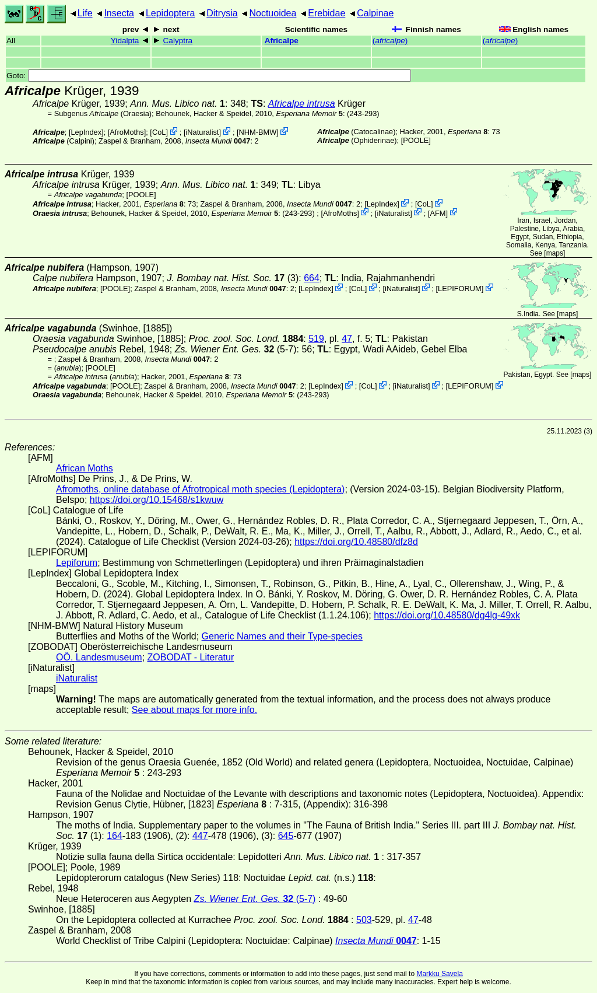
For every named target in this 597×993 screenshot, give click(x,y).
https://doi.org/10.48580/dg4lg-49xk (447, 615)
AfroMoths (126, 132)
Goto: (208, 75)
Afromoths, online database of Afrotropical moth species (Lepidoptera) (200, 489)
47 (347, 339)
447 (200, 836)
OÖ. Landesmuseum (99, 657)
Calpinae (375, 13)
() (390, 40)
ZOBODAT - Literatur (191, 657)
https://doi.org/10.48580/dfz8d (356, 542)
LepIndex (86, 132)
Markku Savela (439, 974)
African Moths (84, 468)
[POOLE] (416, 140)
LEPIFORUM (460, 288)
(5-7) (236, 349)
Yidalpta (125, 40)
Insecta (119, 13)
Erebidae (326, 13)
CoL (159, 132)
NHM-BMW (258, 132)
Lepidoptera (170, 13)
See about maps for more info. (194, 710)
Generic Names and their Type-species (282, 636)
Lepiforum (76, 563)
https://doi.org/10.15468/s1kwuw (156, 500)
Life (85, 13)
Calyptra (178, 40)
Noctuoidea (272, 13)
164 (114, 836)
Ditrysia (221, 13)
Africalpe (281, 40)
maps (554, 253)
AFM (438, 212)
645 (286, 836)
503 (364, 920)
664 (311, 278)
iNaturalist (202, 132)
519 (316, 339)
